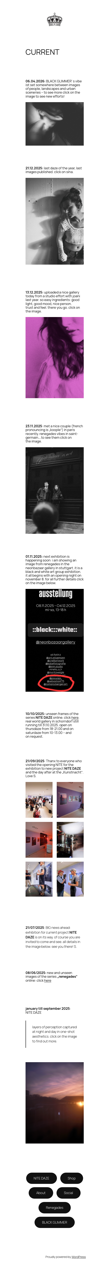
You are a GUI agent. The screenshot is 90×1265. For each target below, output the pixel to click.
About (40, 1193)
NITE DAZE (41, 1178)
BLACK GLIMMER (54, 1222)
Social (68, 1193)
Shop (72, 1178)
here (74, 717)
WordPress (79, 1257)
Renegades (54, 1207)
